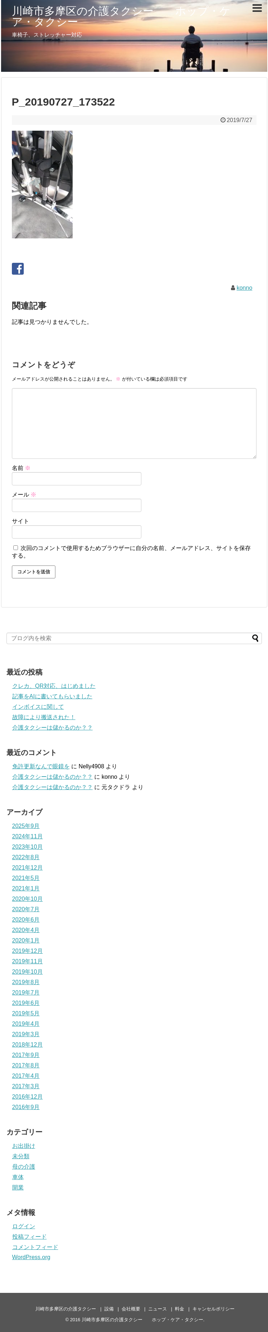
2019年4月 (26, 1024)
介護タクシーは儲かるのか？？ (52, 728)
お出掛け (23, 1146)
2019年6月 (26, 1003)
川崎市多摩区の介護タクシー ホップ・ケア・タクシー (121, 16)
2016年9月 (26, 1107)
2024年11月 (27, 836)
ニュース (157, 1309)
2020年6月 (26, 920)
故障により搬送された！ (44, 717)
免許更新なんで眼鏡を (41, 766)
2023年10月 (27, 847)
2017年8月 (26, 1065)
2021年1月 (26, 888)
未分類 (20, 1156)
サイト (20, 521)
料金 (179, 1309)
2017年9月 (26, 1055)
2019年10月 (27, 972)
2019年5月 (26, 1013)
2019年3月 (26, 1034)
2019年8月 (26, 982)
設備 (109, 1309)
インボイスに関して (38, 707)
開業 (18, 1187)
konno (245, 288)
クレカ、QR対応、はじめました (54, 686)
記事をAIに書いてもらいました (52, 696)
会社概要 (131, 1309)
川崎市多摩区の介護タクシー (65, 1309)
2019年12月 (27, 951)
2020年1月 (26, 940)
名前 (21, 468)
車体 (18, 1177)
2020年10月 (27, 899)
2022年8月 (26, 857)
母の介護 (23, 1167)
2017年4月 (26, 1076)
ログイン (23, 1226)
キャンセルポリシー (213, 1309)
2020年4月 (26, 930)
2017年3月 (26, 1086)
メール (24, 495)
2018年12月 (27, 1045)
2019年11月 (27, 961)
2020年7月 (26, 909)
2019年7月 (26, 992)
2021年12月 (27, 868)
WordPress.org (31, 1257)
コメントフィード (35, 1247)
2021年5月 (26, 878)
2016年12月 (27, 1097)
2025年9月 (26, 826)
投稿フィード (29, 1237)
